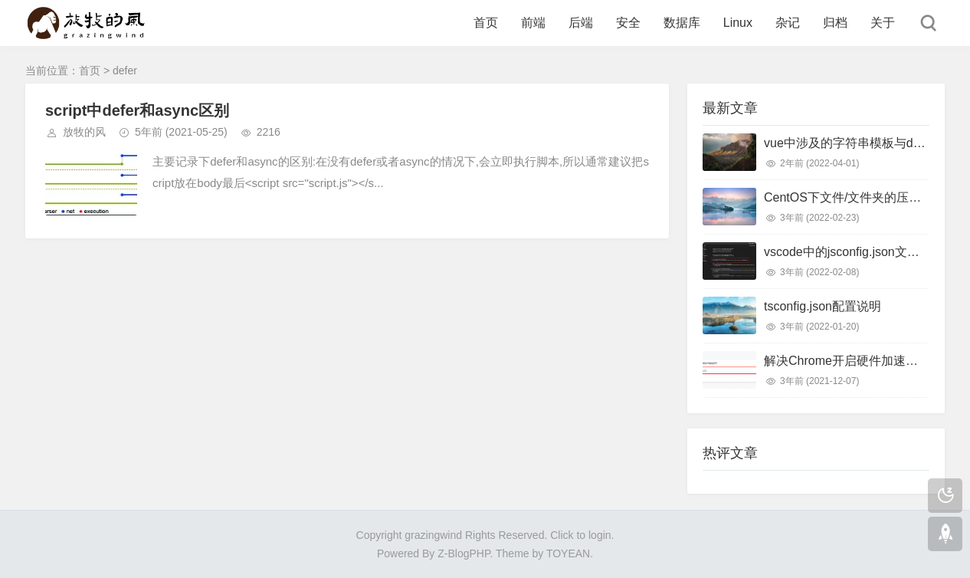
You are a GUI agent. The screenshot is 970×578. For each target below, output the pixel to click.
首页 (486, 22)
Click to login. (582, 535)
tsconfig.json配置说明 (822, 306)
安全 (628, 22)
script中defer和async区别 (137, 110)
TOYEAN (568, 553)
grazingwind (433, 535)
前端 (533, 22)
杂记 (787, 22)
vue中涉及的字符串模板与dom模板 (859, 142)
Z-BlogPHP (463, 553)
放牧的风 (84, 132)
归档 (835, 22)
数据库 (682, 22)
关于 (882, 22)
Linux (737, 22)
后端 (581, 22)
